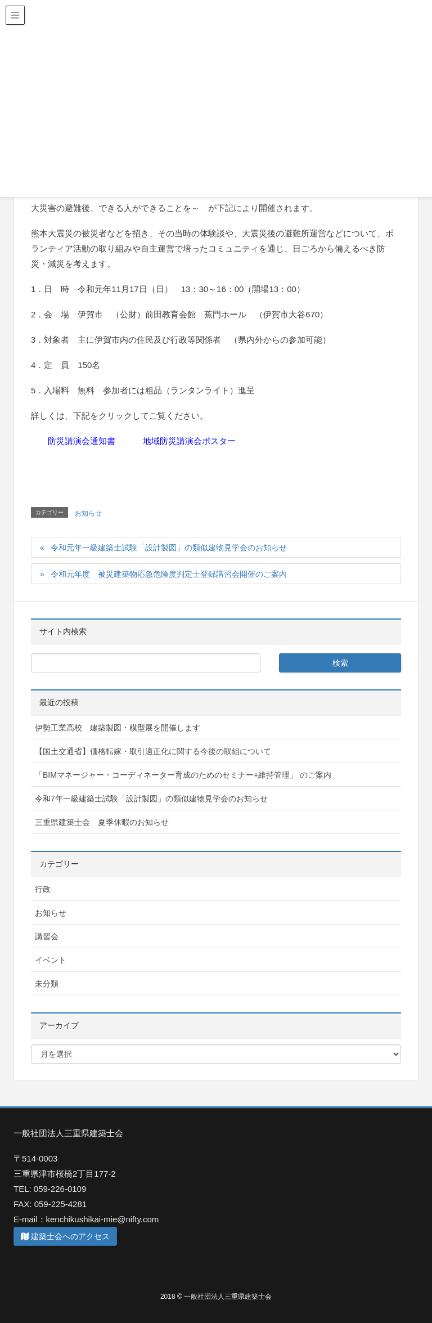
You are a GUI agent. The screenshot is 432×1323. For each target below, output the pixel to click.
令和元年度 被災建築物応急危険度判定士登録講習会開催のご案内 (169, 573)
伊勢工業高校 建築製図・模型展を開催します (117, 727)
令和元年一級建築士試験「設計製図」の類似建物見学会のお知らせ (169, 547)
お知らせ (88, 513)
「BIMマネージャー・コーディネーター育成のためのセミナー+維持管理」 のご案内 (183, 774)
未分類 (46, 983)
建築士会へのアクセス (65, 1236)
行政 (43, 889)
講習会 (46, 936)
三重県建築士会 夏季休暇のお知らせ (102, 822)
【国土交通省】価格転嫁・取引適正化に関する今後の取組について (153, 751)
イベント (50, 960)
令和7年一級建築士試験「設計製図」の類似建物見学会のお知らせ (151, 798)
